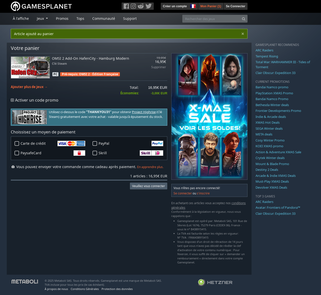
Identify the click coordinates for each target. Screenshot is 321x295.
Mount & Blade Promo (272, 164)
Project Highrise (144, 112)
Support (130, 18)
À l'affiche (21, 18)
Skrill (131, 153)
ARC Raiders (264, 50)
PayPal (131, 143)
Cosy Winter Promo (270, 140)
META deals (264, 134)
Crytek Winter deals (270, 158)
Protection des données (117, 289)
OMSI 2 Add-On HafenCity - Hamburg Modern (90, 58)
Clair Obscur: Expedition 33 (275, 72)
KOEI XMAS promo (269, 146)
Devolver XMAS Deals (271, 187)
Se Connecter (235, 6)
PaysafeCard (53, 153)
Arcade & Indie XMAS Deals (276, 175)
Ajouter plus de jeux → (29, 87)
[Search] (244, 19)
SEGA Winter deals (269, 128)
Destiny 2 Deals (267, 169)
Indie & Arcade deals (271, 116)
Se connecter (183, 193)
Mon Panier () (210, 6)
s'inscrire (203, 193)
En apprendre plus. (150, 167)
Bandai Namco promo (272, 87)
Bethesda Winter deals (272, 105)
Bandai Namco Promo (272, 99)
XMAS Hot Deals (268, 122)
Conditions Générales (85, 289)
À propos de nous (56, 289)
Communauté (103, 18)
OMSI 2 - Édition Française (98, 74)
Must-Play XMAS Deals (272, 181)
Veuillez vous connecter (148, 186)
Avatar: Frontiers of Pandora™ (278, 207)
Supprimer (158, 67)
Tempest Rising (267, 56)
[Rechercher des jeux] (211, 19)
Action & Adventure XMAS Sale (278, 152)
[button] (192, 5)
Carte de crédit (53, 143)
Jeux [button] (41, 18)
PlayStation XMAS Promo (274, 93)
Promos (62, 18)
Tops (80, 18)
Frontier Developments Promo (278, 110)
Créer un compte (175, 6)
